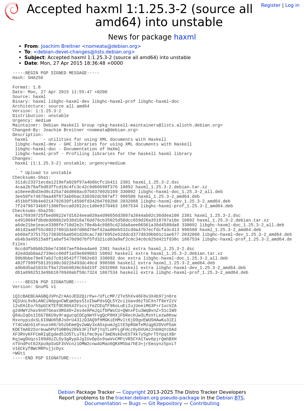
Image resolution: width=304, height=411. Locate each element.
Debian (66, 392)
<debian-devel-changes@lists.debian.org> (84, 52)
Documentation (103, 403)
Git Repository (165, 403)
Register (271, 5)
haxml (185, 37)
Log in (292, 5)
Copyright (133, 392)
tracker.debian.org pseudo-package (157, 398)
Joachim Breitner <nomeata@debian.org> (91, 46)
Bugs (135, 403)
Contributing (205, 403)
